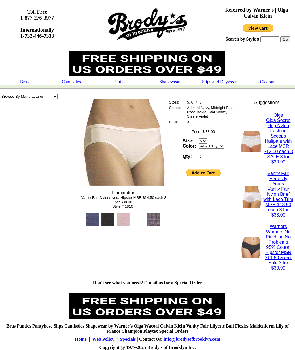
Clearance (269, 81)
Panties (119, 81)
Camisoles (71, 81)
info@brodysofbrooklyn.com (192, 339)
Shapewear (169, 81)
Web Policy (103, 339)
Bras (24, 81)
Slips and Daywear (219, 81)
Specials (128, 339)
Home (81, 339)
